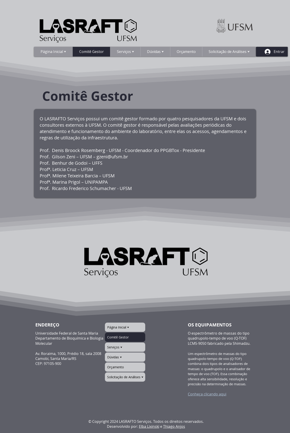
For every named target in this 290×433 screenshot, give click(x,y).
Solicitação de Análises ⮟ (125, 377)
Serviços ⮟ (114, 347)
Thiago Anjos (174, 426)
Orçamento (115, 367)
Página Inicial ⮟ (118, 327)
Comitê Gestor (118, 337)
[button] (155, 52)
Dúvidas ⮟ (114, 357)
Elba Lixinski (149, 426)
